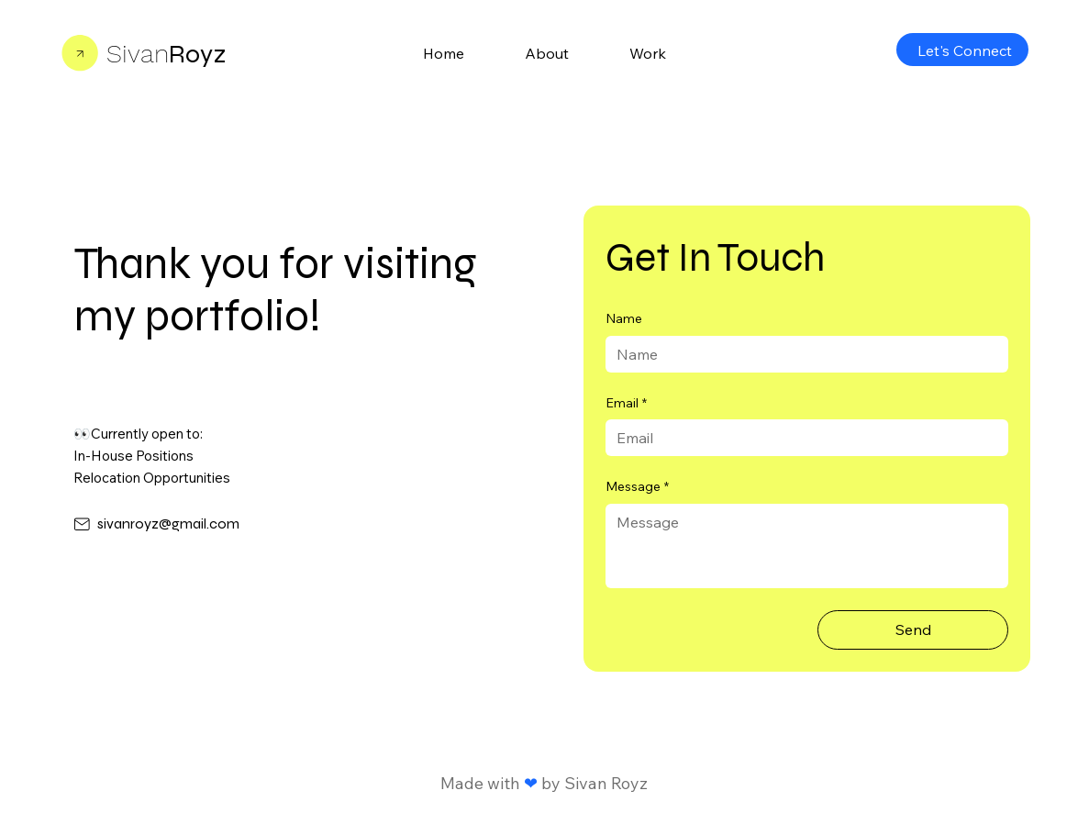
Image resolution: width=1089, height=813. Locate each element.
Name (624, 318)
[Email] (801, 437)
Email (626, 404)
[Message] (807, 546)
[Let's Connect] (962, 49)
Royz (166, 54)
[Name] (801, 354)
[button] (647, 53)
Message (637, 487)
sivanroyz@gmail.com (168, 523)
